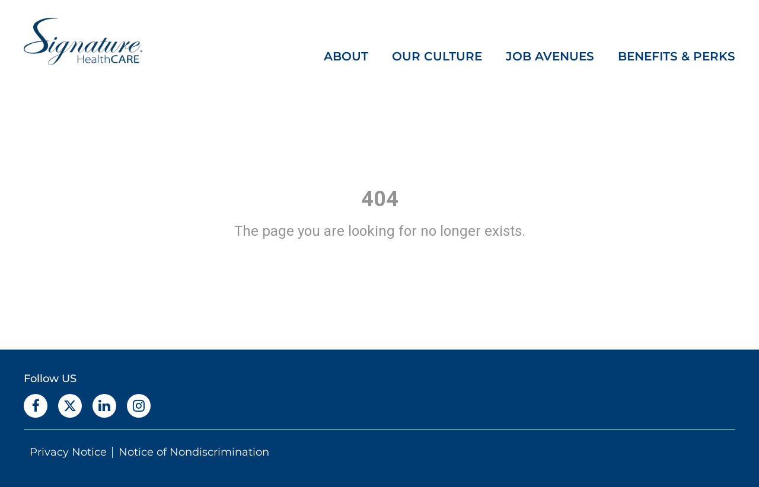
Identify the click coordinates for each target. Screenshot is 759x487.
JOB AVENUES (550, 56)
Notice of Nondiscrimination (194, 452)
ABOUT (346, 56)
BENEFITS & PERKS (676, 56)
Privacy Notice (68, 452)
